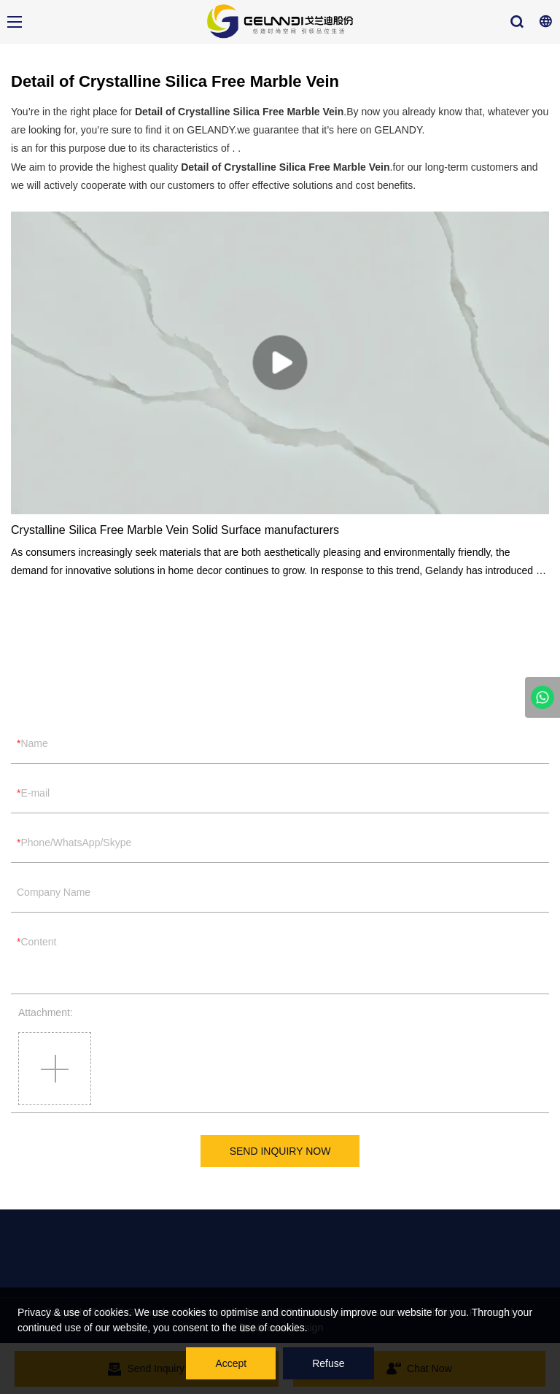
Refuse (328, 1363)
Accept (230, 1363)
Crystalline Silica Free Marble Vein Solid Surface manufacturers (175, 530)
